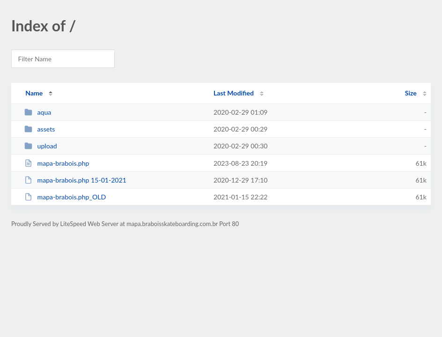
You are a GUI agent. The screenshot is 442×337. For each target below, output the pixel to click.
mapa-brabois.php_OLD (65, 197)
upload (40, 146)
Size (411, 93)
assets (39, 129)
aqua (37, 112)
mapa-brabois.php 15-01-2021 (75, 180)
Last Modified (234, 93)
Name (34, 93)
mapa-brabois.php (56, 163)
